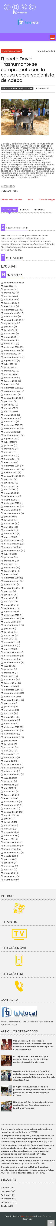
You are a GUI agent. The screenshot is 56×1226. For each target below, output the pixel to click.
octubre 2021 (10, 432)
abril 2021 (8, 452)
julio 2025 (8, 286)
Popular (24, 209)
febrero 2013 (10, 757)
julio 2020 (8, 479)
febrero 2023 (10, 381)
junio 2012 (8, 781)
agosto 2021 (10, 438)
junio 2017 (8, 594)
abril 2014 (8, 713)
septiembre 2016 (12, 625)
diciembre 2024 (12, 309)
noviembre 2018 (12, 543)
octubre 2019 (10, 510)
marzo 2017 (9, 605)
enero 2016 (9, 649)
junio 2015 (8, 669)
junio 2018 (8, 557)
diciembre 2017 (11, 577)
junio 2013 (8, 744)
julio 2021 (8, 442)
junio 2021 (8, 445)
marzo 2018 (9, 567)
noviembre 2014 (12, 693)
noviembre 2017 (11, 581)
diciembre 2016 (11, 615)
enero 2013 (9, 761)
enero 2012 (9, 798)
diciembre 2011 (11, 801)
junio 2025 (9, 289)
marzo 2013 (9, 754)
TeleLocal (6, 1206)
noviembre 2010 (12, 845)
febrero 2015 (10, 683)
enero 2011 (9, 839)
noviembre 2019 (12, 506)
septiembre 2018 (12, 550)
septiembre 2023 (12, 357)
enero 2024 (10, 343)
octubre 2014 (10, 696)
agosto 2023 (10, 360)
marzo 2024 (10, 337)
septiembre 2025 (12, 282)
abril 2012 (8, 788)
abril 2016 (8, 638)
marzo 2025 (10, 299)
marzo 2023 (10, 377)
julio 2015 (8, 666)
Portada (5, 1198)
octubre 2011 (10, 808)
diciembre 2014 (11, 689)
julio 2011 (8, 818)
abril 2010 (8, 869)
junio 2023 (9, 367)
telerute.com (27, 1216)
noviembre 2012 (12, 767)
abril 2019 (8, 527)
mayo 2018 (9, 560)
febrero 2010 (10, 876)
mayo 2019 (9, 523)
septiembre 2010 (12, 852)
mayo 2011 (9, 825)
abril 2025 (9, 296)
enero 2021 (9, 462)
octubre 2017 (10, 584)
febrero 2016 (10, 645)
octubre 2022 (10, 394)
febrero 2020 (10, 496)
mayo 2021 (9, 448)
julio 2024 (8, 326)
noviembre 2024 (12, 313)
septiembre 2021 (12, 435)
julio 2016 (8, 628)
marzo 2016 (9, 642)
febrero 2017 (10, 608)
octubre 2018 (10, 547)
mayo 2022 (9, 408)
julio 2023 (8, 364)
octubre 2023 (10, 353)
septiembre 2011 (12, 812)
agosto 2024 (10, 323)
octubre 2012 (10, 771)
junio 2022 (9, 404)
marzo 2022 (10, 415)
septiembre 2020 (12, 476)
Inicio (30, 199)
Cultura (5, 1187)
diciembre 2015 (11, 652)
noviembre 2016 (12, 618)
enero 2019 (9, 537)
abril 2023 (9, 374)
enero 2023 (9, 384)
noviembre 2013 (12, 730)
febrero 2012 (10, 795)
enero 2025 (9, 306)
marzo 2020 (10, 493)
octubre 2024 (10, 316)
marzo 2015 (9, 679)
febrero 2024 (10, 340)
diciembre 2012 (11, 764)
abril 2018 (8, 564)
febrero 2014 (10, 720)
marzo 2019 (9, 530)
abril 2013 (8, 750)
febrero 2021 (10, 459)
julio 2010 (8, 859)
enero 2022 (9, 421)
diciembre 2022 (12, 387)
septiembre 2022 (12, 398)
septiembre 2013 (12, 737)
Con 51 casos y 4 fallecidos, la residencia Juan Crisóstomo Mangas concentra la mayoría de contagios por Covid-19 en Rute (34, 1045)
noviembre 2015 (12, 655)
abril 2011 (8, 828)
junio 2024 (9, 330)
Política (5, 1195)
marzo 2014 (9, 717)
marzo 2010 (9, 873)
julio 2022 (8, 401)
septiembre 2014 (12, 700)
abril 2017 (8, 601)
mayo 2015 (9, 672)
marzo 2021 (9, 455)
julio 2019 (8, 516)
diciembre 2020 (12, 465)
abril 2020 (9, 489)
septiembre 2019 (12, 513)
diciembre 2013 (11, 727)
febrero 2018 (10, 571)
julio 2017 (8, 591)
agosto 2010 (10, 856)
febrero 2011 (10, 835)
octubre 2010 (10, 849)
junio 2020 (9, 482)
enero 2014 (9, 723)
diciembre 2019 (11, 503)
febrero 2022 (10, 418)
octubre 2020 (10, 472)
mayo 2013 (9, 747)
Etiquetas (39, 209)
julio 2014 (8, 703)
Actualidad (9, 209)
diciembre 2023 (12, 347)
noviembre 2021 (12, 428)
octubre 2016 (10, 622)
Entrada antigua (47, 199)
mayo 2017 (9, 598)
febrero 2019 (10, 533)
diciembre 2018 (11, 540)
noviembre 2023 (12, 350)
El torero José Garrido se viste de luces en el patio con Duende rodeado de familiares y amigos (33, 1105)
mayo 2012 (9, 784)
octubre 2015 (10, 659)
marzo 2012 (9, 791)
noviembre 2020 (12, 469)
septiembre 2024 (12, 320)
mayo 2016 (9, 635)
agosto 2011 (9, 815)
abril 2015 (8, 676)
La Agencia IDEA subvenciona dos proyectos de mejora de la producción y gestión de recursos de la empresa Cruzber (34, 1091)
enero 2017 (9, 611)
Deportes (5, 1191)
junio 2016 (8, 632)
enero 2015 (9, 686)
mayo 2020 (9, 486)
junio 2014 (9, 706)
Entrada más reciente (11, 199)
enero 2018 (9, 574)
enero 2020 (9, 499)
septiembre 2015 (12, 662)
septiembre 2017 (12, 588)
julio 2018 (8, 554)
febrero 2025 (10, 303)
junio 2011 (8, 822)
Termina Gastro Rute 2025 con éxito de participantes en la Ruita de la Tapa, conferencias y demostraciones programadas (28, 1160)
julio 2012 (8, 778)
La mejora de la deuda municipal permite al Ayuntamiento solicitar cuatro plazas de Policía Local (31, 1059)
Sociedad (6, 1202)
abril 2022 (9, 411)
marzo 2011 (9, 832)
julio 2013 (8, 740)
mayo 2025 (9, 292)
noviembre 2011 (11, 805)
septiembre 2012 (12, 774)
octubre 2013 (10, 733)
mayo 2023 (9, 370)
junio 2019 (8, 520)
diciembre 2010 (11, 842)
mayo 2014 (9, 710)
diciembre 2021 (11, 425)
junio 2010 (8, 862)
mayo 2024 (9, 333)
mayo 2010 (9, 866)
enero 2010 (9, 879)
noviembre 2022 (12, 391)
